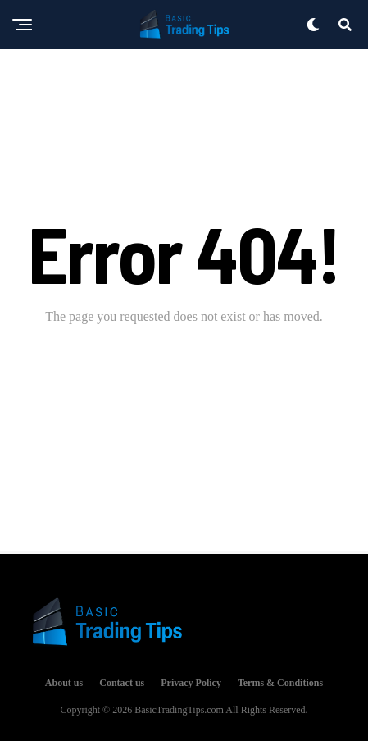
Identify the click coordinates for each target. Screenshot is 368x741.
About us (64, 682)
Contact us (121, 682)
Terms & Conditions (280, 682)
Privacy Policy (191, 682)
